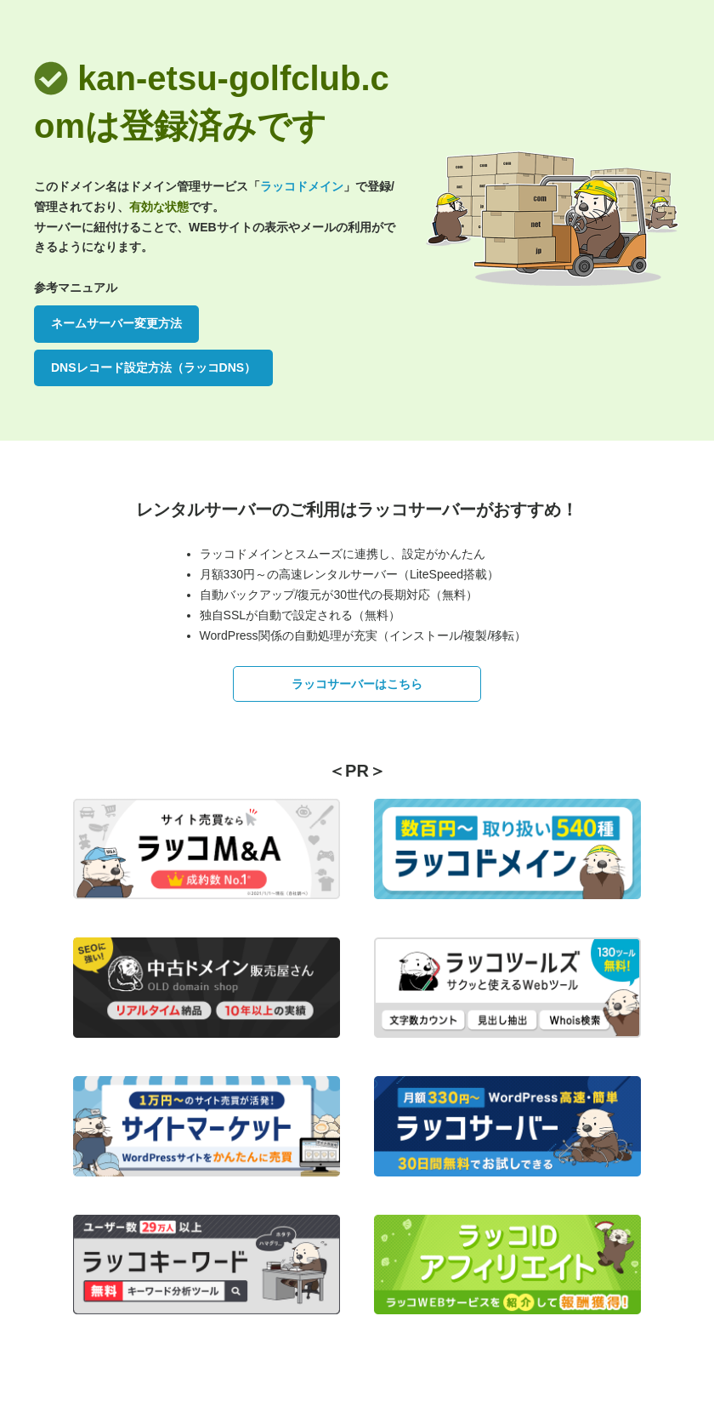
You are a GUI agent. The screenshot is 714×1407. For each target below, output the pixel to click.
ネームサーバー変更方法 (116, 323)
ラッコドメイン (301, 186)
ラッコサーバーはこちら (357, 684)
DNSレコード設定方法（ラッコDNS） (153, 367)
